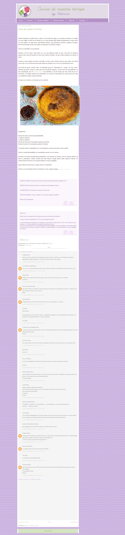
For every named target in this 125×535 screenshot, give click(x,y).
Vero (23, 455)
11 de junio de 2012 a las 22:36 (33, 304)
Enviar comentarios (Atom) (31, 525)
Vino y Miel (25, 358)
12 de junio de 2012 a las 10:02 (33, 354)
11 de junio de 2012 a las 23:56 (33, 336)
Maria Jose (25, 340)
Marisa (24, 275)
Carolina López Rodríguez (29, 327)
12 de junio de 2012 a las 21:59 (33, 429)
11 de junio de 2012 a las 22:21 (33, 282)
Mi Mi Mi (24, 299)
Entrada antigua (74, 522)
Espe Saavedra (26, 446)
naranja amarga (38, 71)
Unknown (24, 433)
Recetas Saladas (43, 20)
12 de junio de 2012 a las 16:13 (33, 397)
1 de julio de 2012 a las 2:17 (32, 475)
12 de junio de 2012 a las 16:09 (33, 380)
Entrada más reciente (23, 522)
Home (21, 20)
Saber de (71, 20)
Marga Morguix (26, 371)
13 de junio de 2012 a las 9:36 (33, 442)
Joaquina (24, 255)
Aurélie (24, 384)
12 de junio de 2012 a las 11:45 (33, 367)
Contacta (82, 20)
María (24, 349)
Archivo (30, 20)
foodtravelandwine (27, 401)
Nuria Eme (25, 464)
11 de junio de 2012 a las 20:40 (33, 261)
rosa (23, 308)
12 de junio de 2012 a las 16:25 (33, 408)
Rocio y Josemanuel (27, 286)
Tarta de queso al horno (30, 29)
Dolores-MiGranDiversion (29, 424)
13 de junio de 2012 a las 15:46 (33, 451)
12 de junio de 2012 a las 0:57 (33, 345)
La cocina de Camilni (27, 266)
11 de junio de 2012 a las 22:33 (33, 295)
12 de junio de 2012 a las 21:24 (33, 419)
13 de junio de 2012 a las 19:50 (33, 460)
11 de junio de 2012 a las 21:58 (33, 271)
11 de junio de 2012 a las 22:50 (33, 323)
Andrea (24, 413)
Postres (28, 245)
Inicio (49, 522)
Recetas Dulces (58, 20)
